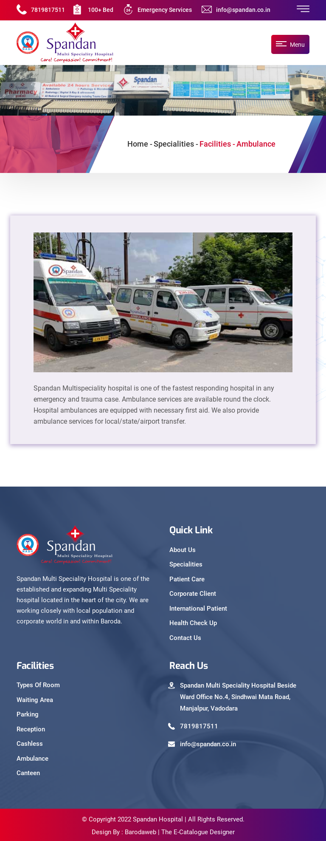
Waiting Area (35, 700)
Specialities (185, 564)
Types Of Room (38, 685)
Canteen (28, 773)
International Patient (198, 608)
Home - (139, 143)
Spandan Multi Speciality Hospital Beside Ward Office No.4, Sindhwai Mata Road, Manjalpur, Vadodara (238, 697)
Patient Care (187, 579)
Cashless (30, 744)
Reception (31, 729)
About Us (182, 550)
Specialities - (176, 143)
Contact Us (185, 638)
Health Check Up (193, 623)
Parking (28, 714)
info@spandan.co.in (243, 9)
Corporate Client (192, 593)
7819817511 (48, 9)
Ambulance (32, 758)
